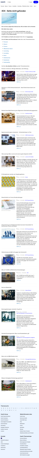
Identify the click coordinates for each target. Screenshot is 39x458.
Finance (5, 46)
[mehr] (35, 6)
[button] (35, 2)
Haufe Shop (29, 37)
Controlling (6, 51)
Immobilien (6, 53)
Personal (6, 42)
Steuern (5, 44)
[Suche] (30, 2)
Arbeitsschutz (7, 57)
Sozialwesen (6, 60)
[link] (2, 6)
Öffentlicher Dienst (8, 48)
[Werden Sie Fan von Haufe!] (1, 438)
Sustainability (7, 62)
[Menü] (9, 2)
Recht (5, 55)
